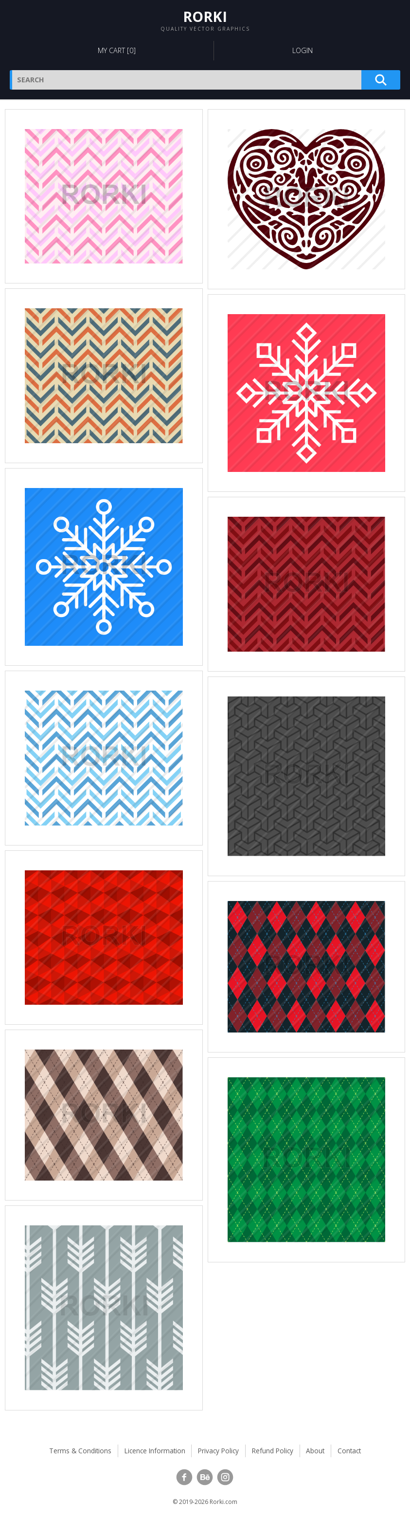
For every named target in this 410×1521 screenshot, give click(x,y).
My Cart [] (117, 50)
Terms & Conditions (80, 1450)
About (315, 1450)
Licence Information (155, 1450)
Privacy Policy (218, 1450)
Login (302, 50)
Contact (349, 1450)
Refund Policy (272, 1450)
